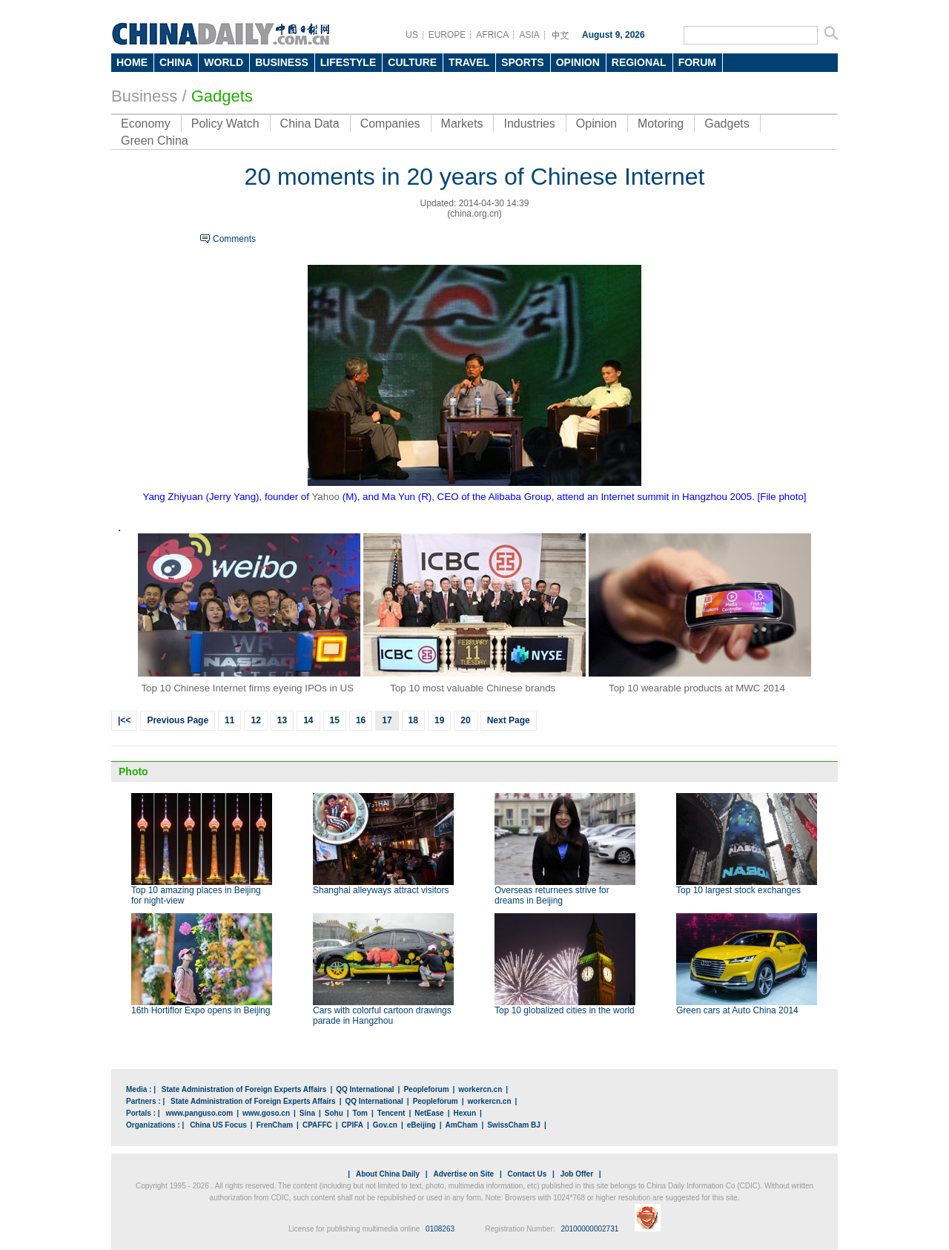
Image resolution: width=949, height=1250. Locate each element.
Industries (529, 123)
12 (255, 720)
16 (361, 720)
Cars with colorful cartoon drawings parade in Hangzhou (382, 1015)
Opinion (596, 123)
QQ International (365, 1089)
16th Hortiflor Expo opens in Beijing (200, 1010)
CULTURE (412, 62)
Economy (146, 123)
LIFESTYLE (348, 62)
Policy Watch (225, 123)
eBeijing (421, 1125)
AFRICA (492, 35)
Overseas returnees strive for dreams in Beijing (552, 895)
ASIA (529, 35)
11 (229, 720)
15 (335, 720)
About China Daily (388, 1174)
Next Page (508, 720)
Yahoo (325, 496)
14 (308, 720)
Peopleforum (426, 1089)
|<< (124, 720)
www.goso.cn (266, 1113)
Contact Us (526, 1174)
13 (282, 720)
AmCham (461, 1125)
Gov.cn (385, 1125)
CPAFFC (317, 1125)
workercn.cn (480, 1089)
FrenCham (275, 1125)
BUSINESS (281, 62)
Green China (154, 140)
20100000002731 (589, 1229)
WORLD (223, 62)
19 (439, 720)
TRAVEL (469, 62)
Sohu (334, 1113)
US (412, 35)
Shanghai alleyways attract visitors (381, 890)
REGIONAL (639, 62)
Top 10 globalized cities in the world (565, 1010)
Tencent (391, 1113)
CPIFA (352, 1125)
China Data (310, 123)
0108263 (440, 1229)
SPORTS (522, 62)
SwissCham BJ (513, 1125)
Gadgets (726, 123)
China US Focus (218, 1125)
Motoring (661, 123)
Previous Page (177, 720)
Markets (462, 123)
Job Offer (577, 1174)
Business (144, 96)
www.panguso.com (199, 1113)
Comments (234, 239)
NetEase (428, 1113)
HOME (132, 62)
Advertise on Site (463, 1174)
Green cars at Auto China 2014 (737, 1010)
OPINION (578, 62)
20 (465, 720)
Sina (307, 1113)
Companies (390, 123)
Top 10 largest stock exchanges (738, 890)
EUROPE (447, 35)
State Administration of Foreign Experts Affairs (244, 1089)
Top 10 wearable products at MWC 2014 (697, 688)
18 (413, 720)
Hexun (464, 1113)
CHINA (175, 62)
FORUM (697, 62)
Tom (360, 1113)
